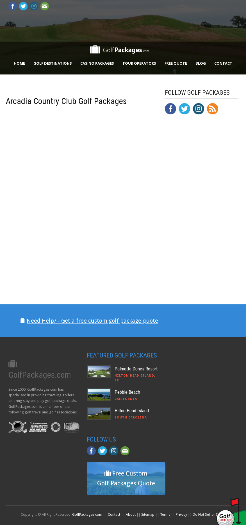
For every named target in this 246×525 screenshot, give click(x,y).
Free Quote (176, 63)
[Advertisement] (205, 235)
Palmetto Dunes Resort (136, 369)
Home (19, 63)
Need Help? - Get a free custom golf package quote (92, 320)
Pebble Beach (127, 392)
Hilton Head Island (132, 410)
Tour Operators (139, 63)
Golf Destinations (52, 63)
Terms (165, 514)
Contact (223, 63)
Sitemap (147, 514)
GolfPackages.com (87, 514)
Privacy (181, 514)
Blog (200, 63)
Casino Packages (97, 63)
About (131, 514)
